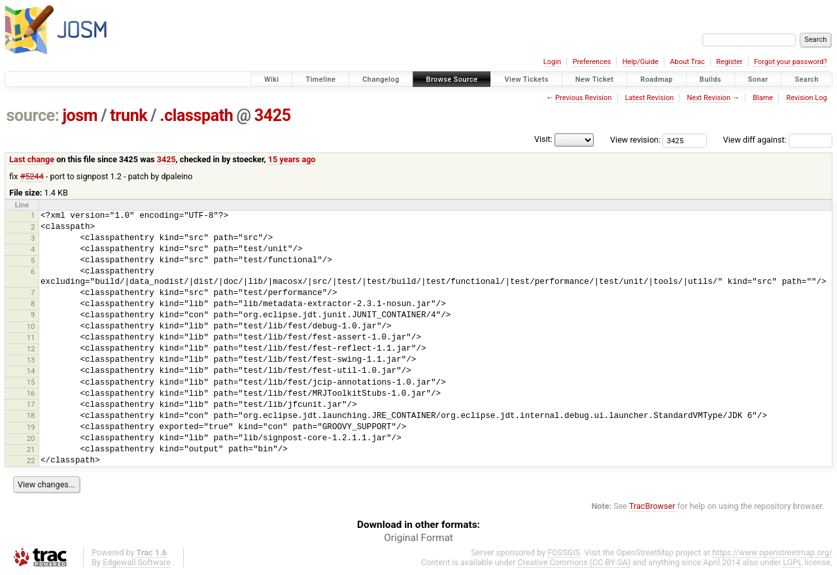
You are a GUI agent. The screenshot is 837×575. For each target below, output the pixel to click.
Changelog (380, 79)
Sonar (758, 79)
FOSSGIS (563, 552)
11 (31, 337)
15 (31, 382)
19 (31, 427)
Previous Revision (583, 98)
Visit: (543, 139)
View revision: (635, 140)
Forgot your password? (790, 62)
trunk (128, 115)
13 (31, 359)
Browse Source (452, 79)
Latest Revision (649, 98)
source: (33, 115)
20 (31, 438)
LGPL (792, 562)
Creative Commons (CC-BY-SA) (574, 562)
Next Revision (708, 98)
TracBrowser (652, 506)
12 (31, 348)
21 (31, 449)
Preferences (591, 62)
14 (31, 370)
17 (31, 404)
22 (31, 460)
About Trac (687, 62)
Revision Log (806, 98)
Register (729, 62)
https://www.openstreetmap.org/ (772, 552)
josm (79, 115)
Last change (31, 159)
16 (31, 393)
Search (806, 79)
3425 (272, 115)
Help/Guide (640, 62)
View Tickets (526, 79)
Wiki (271, 79)
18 (31, 415)
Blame (763, 98)
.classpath (196, 115)
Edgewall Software (137, 562)
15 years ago (292, 159)
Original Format (418, 538)
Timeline (320, 79)
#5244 (32, 176)
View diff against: (777, 140)
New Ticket (594, 79)
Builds (710, 79)
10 (31, 326)
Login (552, 62)
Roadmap (656, 79)
